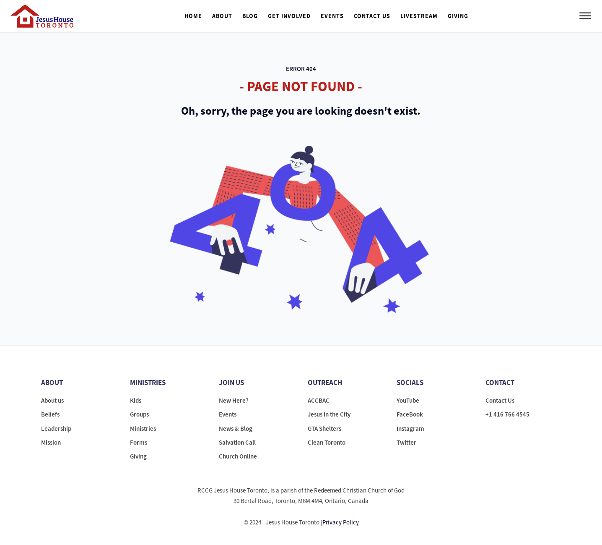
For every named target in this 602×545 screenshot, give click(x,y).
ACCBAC (319, 400)
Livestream (419, 16)
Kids (135, 400)
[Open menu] (585, 16)
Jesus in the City (329, 414)
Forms (138, 442)
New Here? (234, 400)
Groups (139, 414)
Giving (458, 16)
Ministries (143, 428)
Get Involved (289, 16)
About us (52, 400)
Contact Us (372, 16)
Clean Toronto (326, 442)
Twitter (406, 442)
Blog (250, 16)
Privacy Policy (340, 522)
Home (193, 16)
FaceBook (410, 414)
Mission (51, 442)
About (222, 16)
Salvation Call (237, 442)
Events (332, 16)
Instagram (410, 428)
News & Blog (235, 428)
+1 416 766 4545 (507, 414)
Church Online (238, 456)
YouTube (408, 400)
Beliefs (50, 414)
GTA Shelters (324, 428)
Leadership (56, 428)
